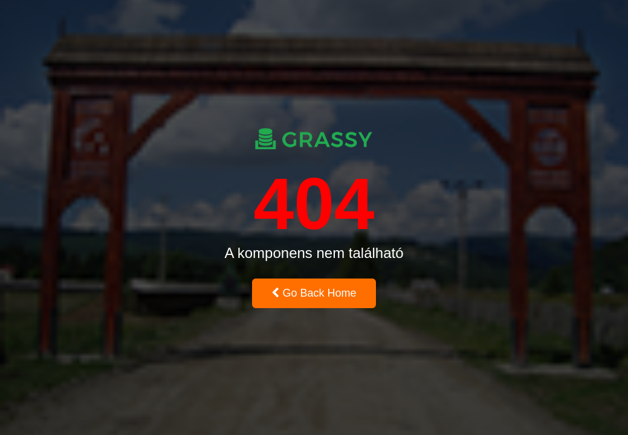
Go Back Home (313, 293)
